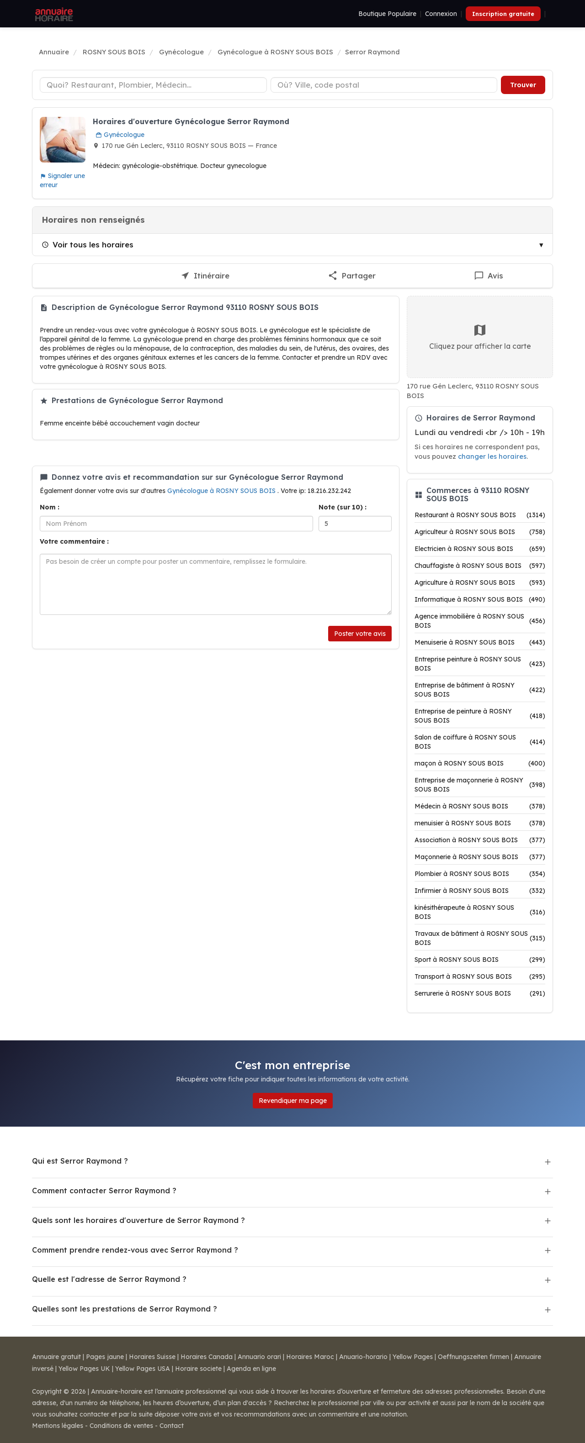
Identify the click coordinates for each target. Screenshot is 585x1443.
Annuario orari (259, 1357)
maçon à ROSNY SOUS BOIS (480, 763)
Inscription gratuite (503, 13)
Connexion (441, 14)
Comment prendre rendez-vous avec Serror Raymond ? (135, 1249)
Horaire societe (198, 1368)
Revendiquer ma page (293, 1101)
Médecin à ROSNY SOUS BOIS (480, 806)
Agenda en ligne (251, 1368)
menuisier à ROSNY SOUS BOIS (480, 823)
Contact (172, 1426)
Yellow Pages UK (84, 1368)
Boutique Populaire (387, 14)
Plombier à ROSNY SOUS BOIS (480, 873)
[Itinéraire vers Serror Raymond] (204, 276)
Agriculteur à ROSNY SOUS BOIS (480, 531)
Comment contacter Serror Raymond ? (104, 1190)
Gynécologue (120, 135)
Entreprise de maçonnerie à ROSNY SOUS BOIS (480, 784)
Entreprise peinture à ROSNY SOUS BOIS (480, 663)
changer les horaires (492, 456)
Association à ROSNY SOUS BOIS (480, 840)
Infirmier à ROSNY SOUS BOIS (480, 890)
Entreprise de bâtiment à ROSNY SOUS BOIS (480, 689)
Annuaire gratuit (56, 1357)
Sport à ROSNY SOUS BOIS (480, 959)
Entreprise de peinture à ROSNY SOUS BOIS (480, 715)
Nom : (49, 507)
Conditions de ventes (121, 1426)
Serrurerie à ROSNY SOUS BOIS (480, 993)
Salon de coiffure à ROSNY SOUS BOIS (480, 741)
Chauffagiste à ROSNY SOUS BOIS (480, 565)
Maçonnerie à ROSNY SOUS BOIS (480, 856)
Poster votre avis (360, 634)
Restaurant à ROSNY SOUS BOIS (480, 514)
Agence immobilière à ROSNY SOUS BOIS (480, 621)
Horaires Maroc (310, 1357)
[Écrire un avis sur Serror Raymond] (489, 276)
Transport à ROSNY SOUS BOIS (480, 976)
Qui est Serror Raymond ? (80, 1160)
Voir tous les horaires (87, 244)
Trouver (523, 85)
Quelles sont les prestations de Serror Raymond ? (124, 1308)
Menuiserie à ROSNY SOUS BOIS (480, 642)
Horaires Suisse (152, 1357)
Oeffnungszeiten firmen (473, 1357)
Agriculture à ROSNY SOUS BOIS (480, 582)
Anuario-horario (363, 1357)
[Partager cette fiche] (352, 276)
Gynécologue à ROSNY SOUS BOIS (222, 491)
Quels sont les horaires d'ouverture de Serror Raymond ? (138, 1220)
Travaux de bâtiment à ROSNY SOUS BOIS (480, 938)
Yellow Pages (413, 1357)
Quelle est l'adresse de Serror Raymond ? (109, 1279)
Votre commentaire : (74, 541)
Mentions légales (57, 1426)
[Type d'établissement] (153, 85)
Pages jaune (105, 1357)
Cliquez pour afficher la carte (480, 337)
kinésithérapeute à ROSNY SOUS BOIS (480, 912)
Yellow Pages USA (142, 1368)
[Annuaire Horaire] (53, 13)
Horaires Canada (207, 1357)
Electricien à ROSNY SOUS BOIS (480, 548)
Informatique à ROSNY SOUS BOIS (480, 599)
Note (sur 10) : (343, 507)
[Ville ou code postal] (384, 85)
